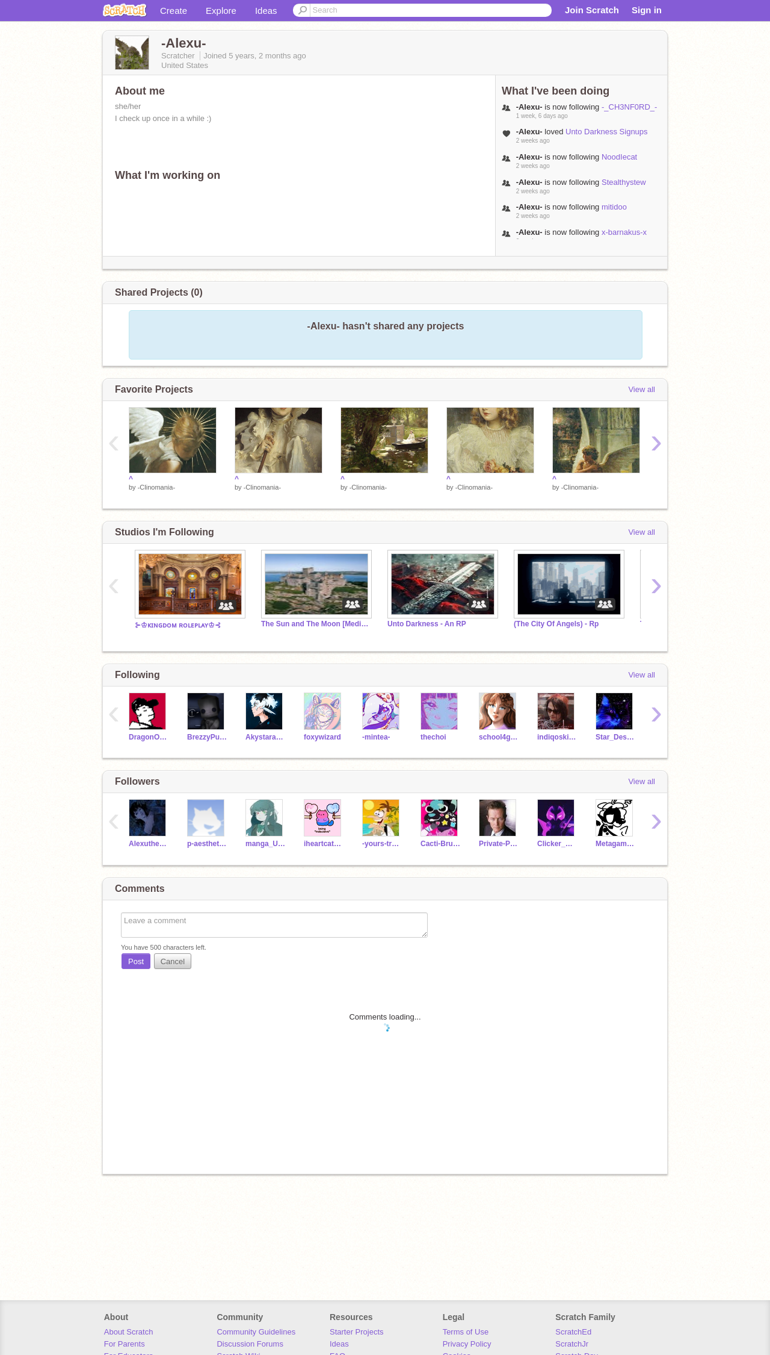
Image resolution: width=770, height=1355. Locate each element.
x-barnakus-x (624, 232)
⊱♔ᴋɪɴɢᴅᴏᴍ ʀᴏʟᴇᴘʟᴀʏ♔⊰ (178, 625)
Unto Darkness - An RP (426, 624)
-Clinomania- (156, 487)
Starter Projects (357, 1331)
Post (136, 961)
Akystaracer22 (265, 737)
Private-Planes (499, 843)
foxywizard (322, 737)
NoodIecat (619, 156)
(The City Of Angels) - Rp (556, 624)
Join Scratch (592, 10)
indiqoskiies (557, 737)
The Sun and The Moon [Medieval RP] (315, 624)
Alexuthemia (149, 843)
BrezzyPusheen (207, 737)
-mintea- (376, 737)
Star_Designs (616, 737)
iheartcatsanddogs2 (324, 843)
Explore (221, 10)
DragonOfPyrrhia (149, 737)
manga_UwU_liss (265, 843)
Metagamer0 (616, 843)
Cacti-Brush (440, 843)
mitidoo (614, 206)
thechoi (433, 737)
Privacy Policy (467, 1343)
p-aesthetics (207, 843)
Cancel (173, 961)
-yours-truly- (382, 843)
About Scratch (128, 1331)
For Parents (124, 1343)
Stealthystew (624, 182)
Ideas (266, 10)
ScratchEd (573, 1331)
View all (641, 389)
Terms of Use (466, 1331)
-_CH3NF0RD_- (629, 106)
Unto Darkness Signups (606, 131)
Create (173, 10)
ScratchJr (571, 1343)
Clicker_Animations (557, 843)
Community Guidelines (256, 1331)
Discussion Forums (250, 1343)
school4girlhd (499, 737)
